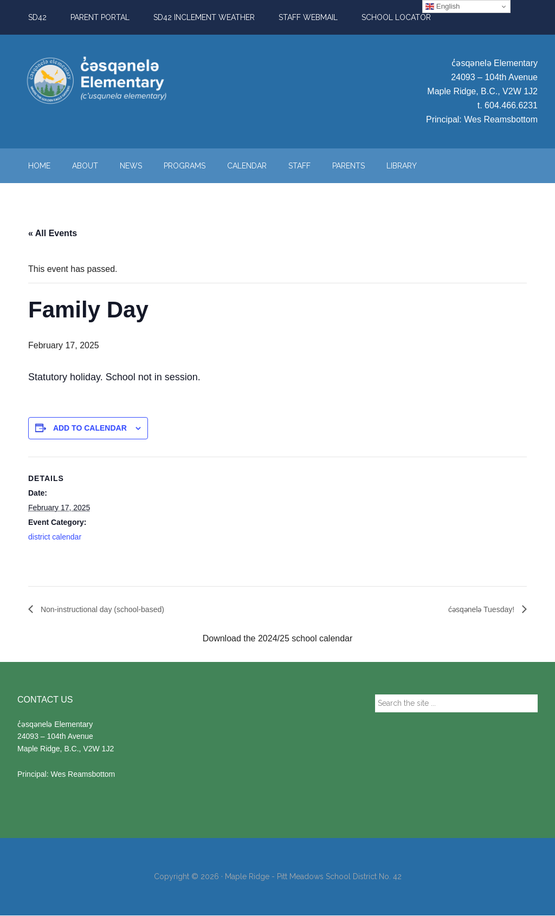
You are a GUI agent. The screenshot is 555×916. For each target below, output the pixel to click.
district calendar (54, 536)
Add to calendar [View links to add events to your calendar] (90, 428)
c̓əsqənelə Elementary (120, 80)
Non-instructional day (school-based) (110, 609)
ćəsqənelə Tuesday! (477, 609)
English (442, 6)
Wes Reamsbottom (501, 119)
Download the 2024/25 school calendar (278, 639)
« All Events (52, 233)
